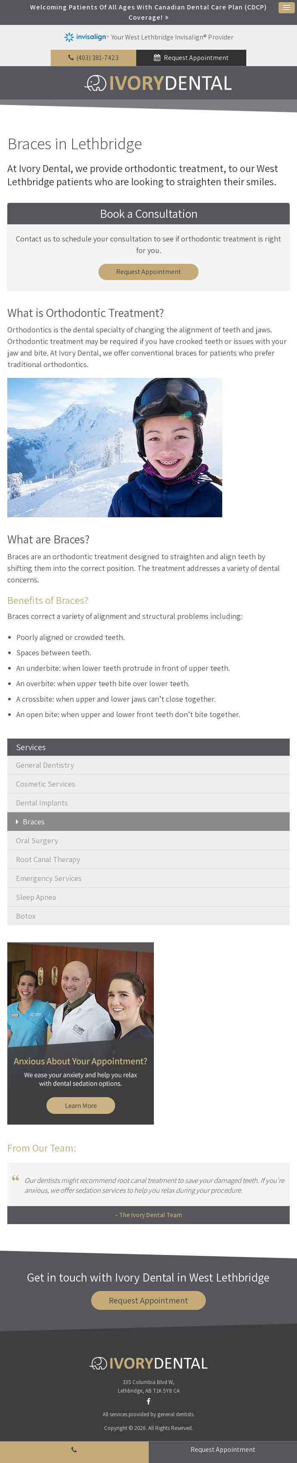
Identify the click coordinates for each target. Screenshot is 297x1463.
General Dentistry (45, 765)
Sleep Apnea (36, 897)
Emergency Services (49, 879)
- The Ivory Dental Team (148, 1215)
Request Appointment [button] (195, 57)
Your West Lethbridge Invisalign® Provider (148, 37)
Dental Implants (42, 803)
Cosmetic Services (45, 784)
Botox (26, 916)
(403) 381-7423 (97, 57)
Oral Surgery (37, 841)
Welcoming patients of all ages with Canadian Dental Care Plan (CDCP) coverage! (148, 12)
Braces (34, 822)
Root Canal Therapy (48, 860)
